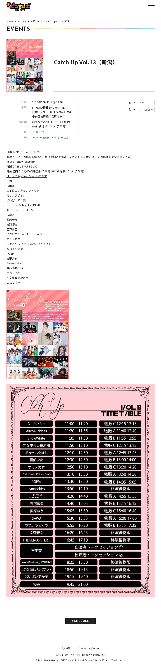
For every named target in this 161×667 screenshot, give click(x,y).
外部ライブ (38, 131)
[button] (140, 109)
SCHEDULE (80, 621)
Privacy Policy (92, 660)
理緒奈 (45, 137)
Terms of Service (111, 660)
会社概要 (66, 648)
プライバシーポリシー (88, 648)
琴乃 (55, 137)
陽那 (64, 137)
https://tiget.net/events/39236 (26, 176)
